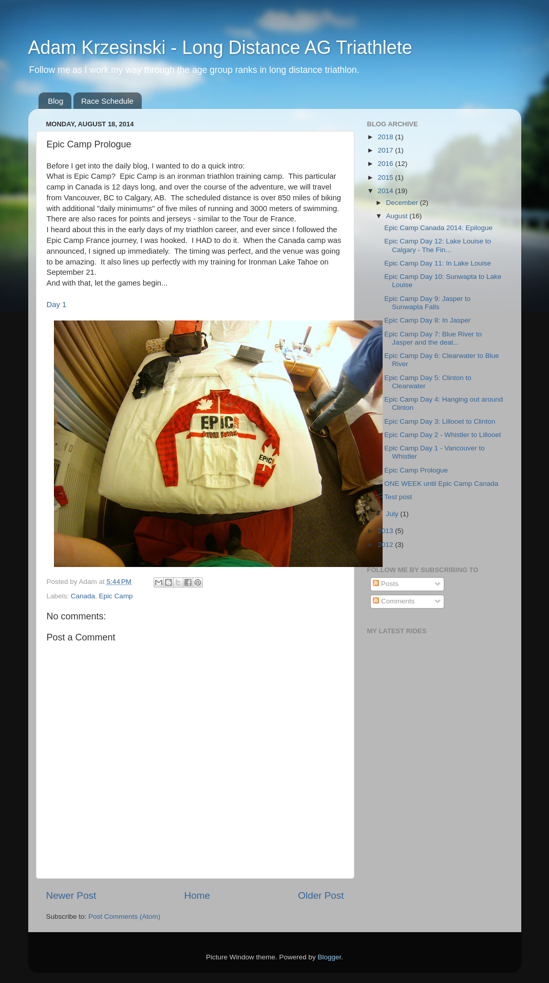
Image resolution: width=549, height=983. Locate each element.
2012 (386, 545)
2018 (386, 137)
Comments (393, 601)
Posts (386, 584)
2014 (386, 191)
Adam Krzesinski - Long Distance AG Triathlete (220, 47)
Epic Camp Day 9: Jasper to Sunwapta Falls (427, 303)
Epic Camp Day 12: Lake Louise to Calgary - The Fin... (437, 245)
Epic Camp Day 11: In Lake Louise (437, 263)
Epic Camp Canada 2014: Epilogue (438, 228)
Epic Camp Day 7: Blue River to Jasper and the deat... (433, 338)
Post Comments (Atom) (124, 916)
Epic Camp (116, 596)
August (398, 216)
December (403, 202)
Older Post (321, 895)
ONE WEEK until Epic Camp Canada (441, 483)
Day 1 (57, 304)
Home (197, 895)
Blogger (330, 957)
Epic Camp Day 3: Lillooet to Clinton (439, 421)
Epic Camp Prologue (416, 470)
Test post (398, 497)
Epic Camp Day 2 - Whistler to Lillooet (442, 435)
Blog (55, 101)
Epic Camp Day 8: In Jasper (427, 320)
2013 (386, 531)
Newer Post (71, 895)
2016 (386, 163)
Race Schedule (107, 101)
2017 (386, 150)
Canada (83, 596)
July (393, 514)
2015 (386, 177)
